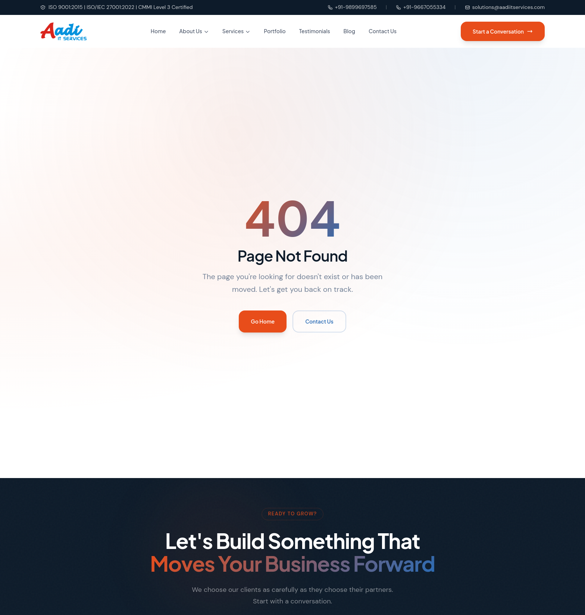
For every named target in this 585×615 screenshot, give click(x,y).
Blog (349, 31)
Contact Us (383, 31)
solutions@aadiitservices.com (505, 7)
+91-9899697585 (352, 7)
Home (158, 31)
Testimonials (314, 31)
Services (236, 31)
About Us (194, 31)
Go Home (263, 321)
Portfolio (275, 31)
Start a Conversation (503, 31)
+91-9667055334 (420, 7)
